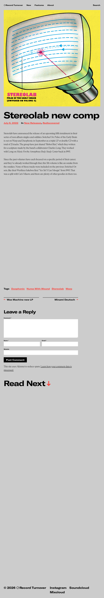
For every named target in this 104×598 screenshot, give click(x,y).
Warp (69, 289)
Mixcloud (57, 592)
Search (96, 5)
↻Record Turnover (13, 5)
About (50, 5)
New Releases (32, 123)
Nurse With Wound (38, 289)
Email (44, 340)
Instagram (58, 587)
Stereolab (58, 289)
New (28, 5)
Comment (7, 318)
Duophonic (18, 289)
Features (39, 5)
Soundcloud (79, 587)
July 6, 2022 (11, 123)
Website (6, 349)
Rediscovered (51, 123)
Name (6, 340)
